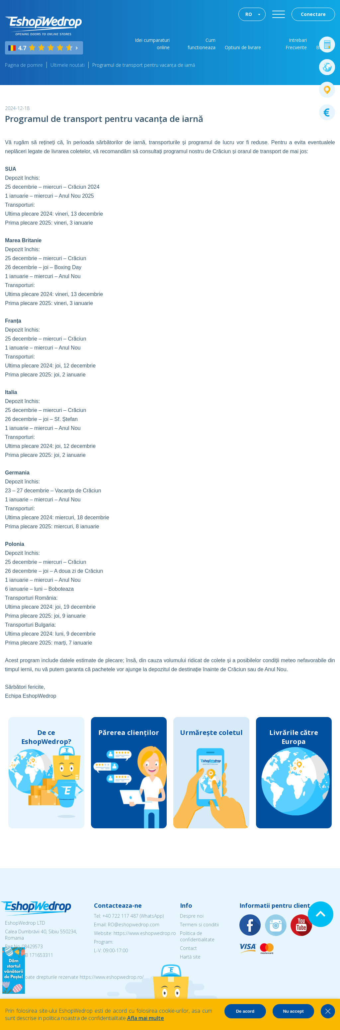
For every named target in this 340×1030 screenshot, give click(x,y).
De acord (245, 1011)
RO (248, 14)
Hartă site (190, 957)
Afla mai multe (145, 1018)
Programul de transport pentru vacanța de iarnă (143, 65)
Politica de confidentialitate (197, 936)
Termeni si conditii (199, 924)
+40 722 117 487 (120, 916)
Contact (188, 948)
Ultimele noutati (67, 65)
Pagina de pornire (24, 65)
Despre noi (192, 916)
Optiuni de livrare (243, 47)
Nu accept (293, 1011)
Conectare (313, 14)
